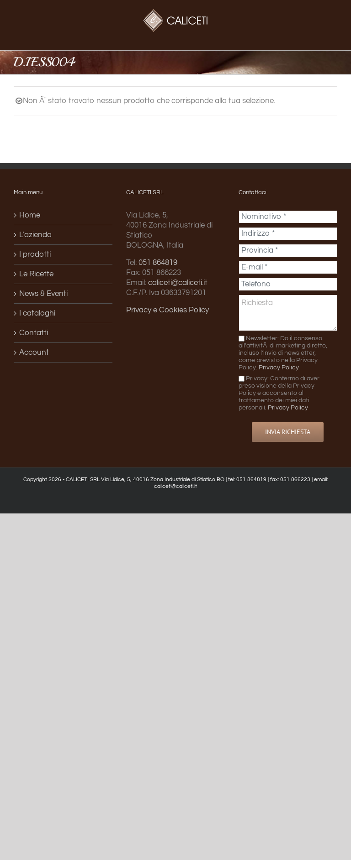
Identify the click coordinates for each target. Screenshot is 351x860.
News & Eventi (43, 294)
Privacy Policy (279, 367)
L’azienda (35, 235)
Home (29, 215)
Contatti (33, 333)
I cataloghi (37, 313)
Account (34, 352)
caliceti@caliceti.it (177, 283)
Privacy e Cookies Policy (167, 310)
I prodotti (35, 254)
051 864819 (157, 263)
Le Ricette (36, 274)
